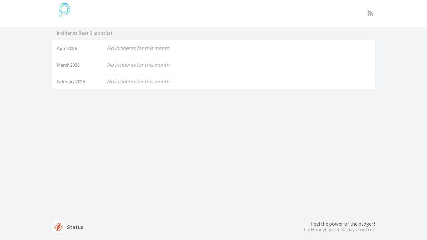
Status (67, 226)
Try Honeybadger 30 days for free (339, 229)
